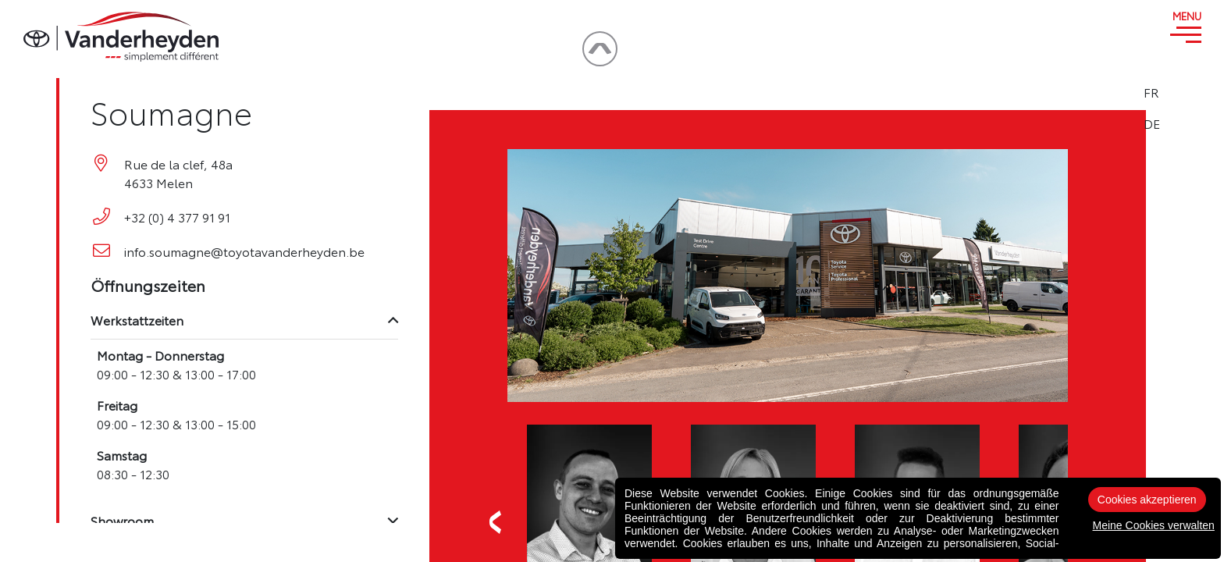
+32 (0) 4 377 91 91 (177, 217)
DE (1186, 123)
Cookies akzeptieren (1147, 499)
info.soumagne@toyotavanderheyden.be (244, 251)
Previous (495, 522)
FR (1186, 92)
